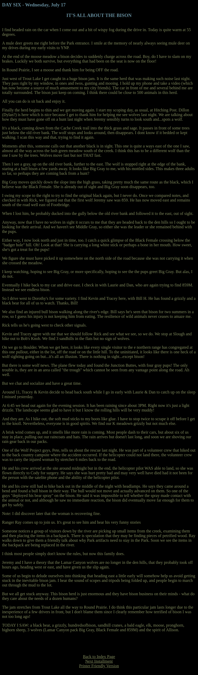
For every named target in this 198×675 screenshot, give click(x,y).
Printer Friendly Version (99, 666)
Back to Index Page (99, 656)
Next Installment (99, 661)
